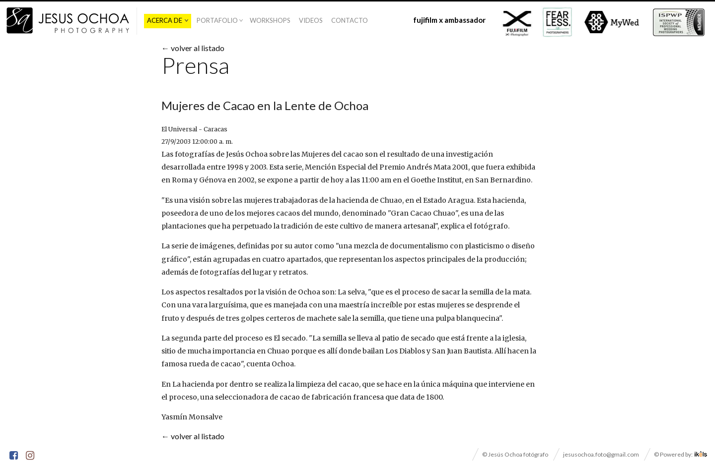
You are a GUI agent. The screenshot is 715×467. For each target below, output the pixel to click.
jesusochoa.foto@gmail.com (601, 454)
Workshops (270, 20)
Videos (311, 20)
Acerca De (164, 20)
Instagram (31, 457)
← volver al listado (192, 48)
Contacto (349, 20)
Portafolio (217, 20)
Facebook (14, 457)
